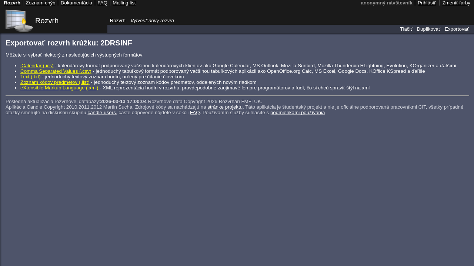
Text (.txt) (30, 76)
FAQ (195, 112)
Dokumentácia (76, 3)
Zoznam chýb (40, 3)
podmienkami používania (297, 112)
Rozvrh (47, 21)
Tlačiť (406, 29)
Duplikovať (428, 29)
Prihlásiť (427, 3)
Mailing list (124, 3)
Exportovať (457, 29)
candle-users (102, 112)
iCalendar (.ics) (37, 65)
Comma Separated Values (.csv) (55, 71)
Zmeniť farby (456, 3)
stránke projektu (225, 107)
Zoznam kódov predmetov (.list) (55, 82)
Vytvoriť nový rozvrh (152, 20)
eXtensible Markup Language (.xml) (59, 88)
